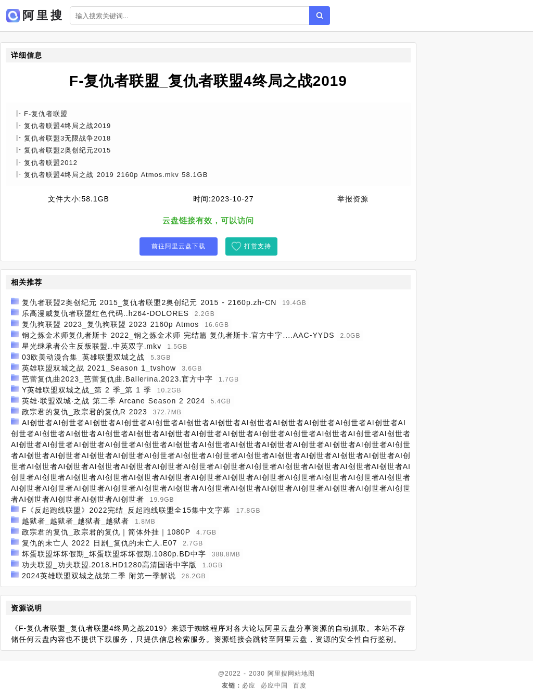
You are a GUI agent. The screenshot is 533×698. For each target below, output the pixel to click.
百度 (300, 685)
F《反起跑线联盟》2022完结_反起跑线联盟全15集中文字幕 (126, 510)
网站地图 (301, 673)
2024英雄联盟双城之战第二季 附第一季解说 (99, 576)
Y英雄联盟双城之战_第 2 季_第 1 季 (86, 390)
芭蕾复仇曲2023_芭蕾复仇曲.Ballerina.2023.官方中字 (117, 379)
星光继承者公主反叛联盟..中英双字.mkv (91, 346)
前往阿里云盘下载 (178, 246)
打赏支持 (257, 246)
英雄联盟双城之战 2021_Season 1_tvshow (99, 368)
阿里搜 (278, 673)
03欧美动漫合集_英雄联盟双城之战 (83, 357)
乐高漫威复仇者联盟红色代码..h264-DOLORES (105, 313)
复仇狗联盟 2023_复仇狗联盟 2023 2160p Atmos (110, 324)
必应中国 (274, 685)
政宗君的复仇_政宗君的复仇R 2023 (84, 412)
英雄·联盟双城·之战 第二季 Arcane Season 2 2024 (113, 401)
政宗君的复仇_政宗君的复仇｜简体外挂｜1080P (106, 532)
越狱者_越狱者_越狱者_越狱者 (75, 521)
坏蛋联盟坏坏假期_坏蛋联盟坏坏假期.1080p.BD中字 (114, 554)
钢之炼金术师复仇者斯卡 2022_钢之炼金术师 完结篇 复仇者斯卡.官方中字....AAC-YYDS (178, 335)
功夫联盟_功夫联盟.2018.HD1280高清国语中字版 (109, 565)
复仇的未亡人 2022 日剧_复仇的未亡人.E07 (99, 543)
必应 (249, 685)
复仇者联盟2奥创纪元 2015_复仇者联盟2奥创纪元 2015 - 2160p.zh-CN (149, 302)
